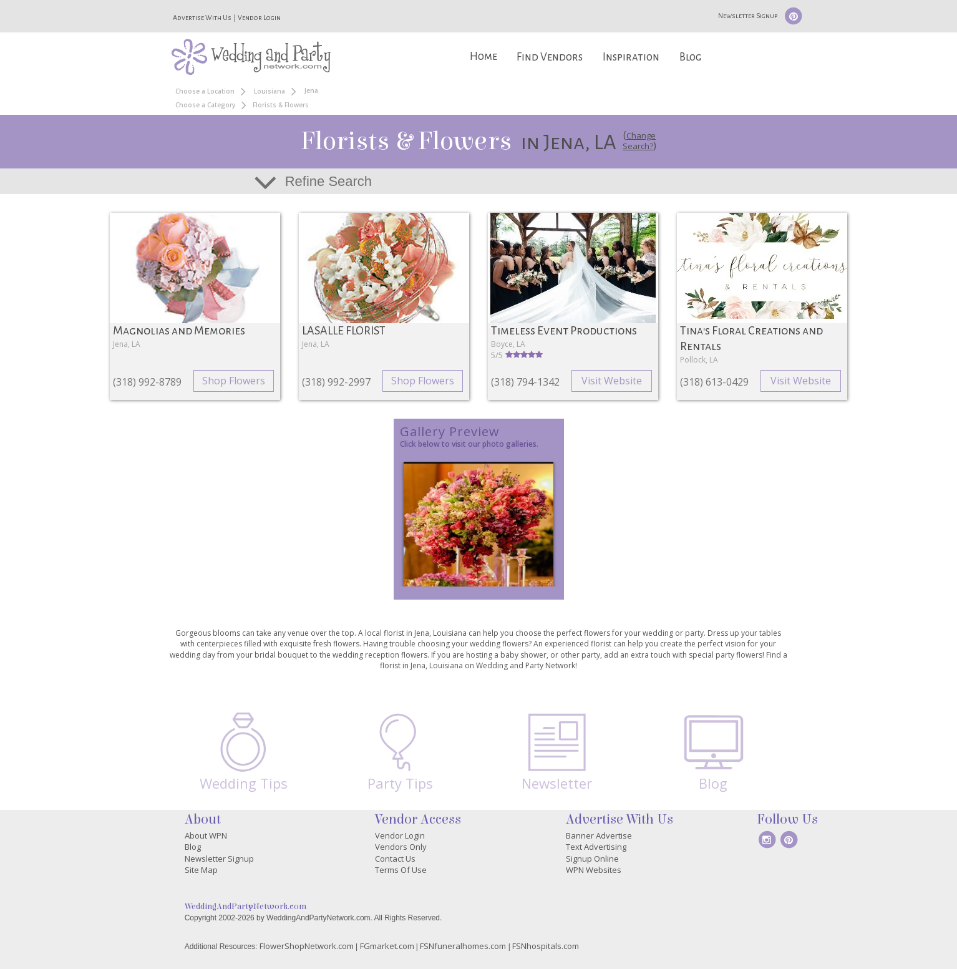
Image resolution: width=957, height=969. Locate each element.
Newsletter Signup (747, 15)
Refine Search (328, 181)
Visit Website (611, 380)
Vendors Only (401, 846)
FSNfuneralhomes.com (463, 946)
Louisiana (269, 91)
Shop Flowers (233, 380)
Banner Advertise (599, 835)
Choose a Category (205, 104)
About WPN (206, 835)
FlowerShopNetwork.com (307, 946)
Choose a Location (205, 91)
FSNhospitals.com (545, 946)
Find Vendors (550, 57)
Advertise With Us (202, 17)
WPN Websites (593, 869)
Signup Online (592, 858)
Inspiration (631, 57)
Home (483, 56)
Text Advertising (596, 846)
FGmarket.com (387, 946)
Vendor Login (259, 17)
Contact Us (395, 858)
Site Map (201, 869)
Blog (690, 57)
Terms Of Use (401, 869)
